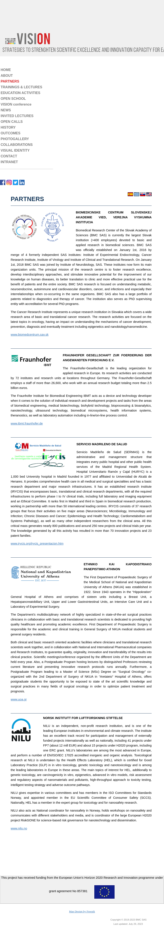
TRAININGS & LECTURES (21, 87)
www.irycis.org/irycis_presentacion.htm (37, 543)
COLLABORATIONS (17, 144)
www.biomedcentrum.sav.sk (29, 334)
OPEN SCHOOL (13, 98)
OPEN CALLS (12, 121)
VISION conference (16, 104)
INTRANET (9, 162)
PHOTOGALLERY (15, 139)
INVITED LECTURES (17, 116)
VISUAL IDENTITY (15, 150)
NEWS (6, 110)
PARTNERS (10, 81)
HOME (6, 70)
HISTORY (8, 127)
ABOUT (7, 75)
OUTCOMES (10, 133)
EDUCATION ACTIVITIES (20, 93)
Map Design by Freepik (82, 911)
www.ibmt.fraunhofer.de (27, 423)
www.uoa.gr (19, 699)
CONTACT (9, 156)
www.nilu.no (19, 828)
